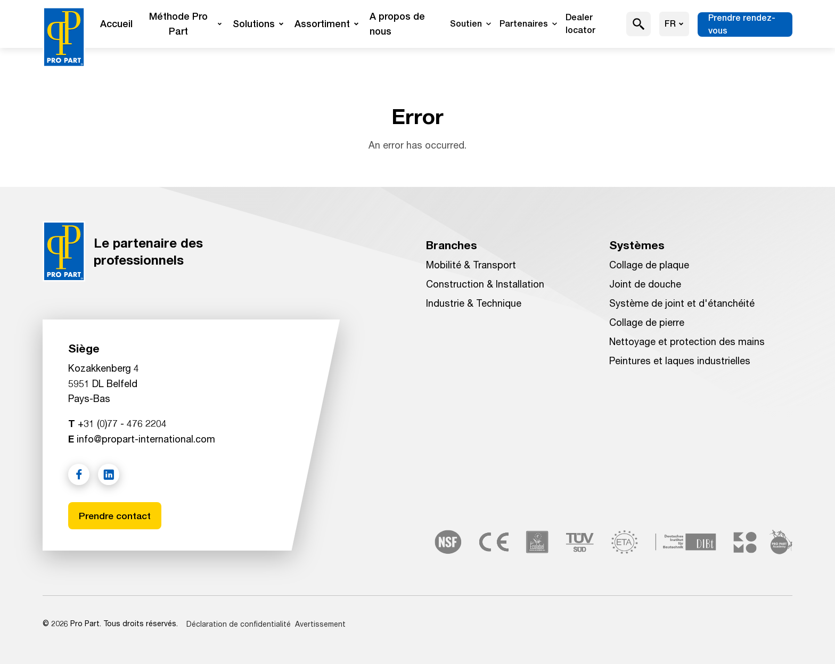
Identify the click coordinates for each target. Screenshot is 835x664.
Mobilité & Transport (471, 264)
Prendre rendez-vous (741, 24)
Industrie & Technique (473, 303)
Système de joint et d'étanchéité (682, 303)
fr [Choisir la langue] (674, 24)
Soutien (470, 24)
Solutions (258, 23)
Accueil (116, 23)
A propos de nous (397, 24)
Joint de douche (645, 284)
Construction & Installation (485, 284)
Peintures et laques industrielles (679, 360)
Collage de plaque (649, 264)
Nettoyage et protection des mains (687, 341)
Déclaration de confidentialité (238, 623)
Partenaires (528, 24)
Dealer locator (580, 23)
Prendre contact (115, 515)
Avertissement (320, 623)
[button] (638, 24)
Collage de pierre (646, 322)
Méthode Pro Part (185, 24)
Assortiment (326, 23)
